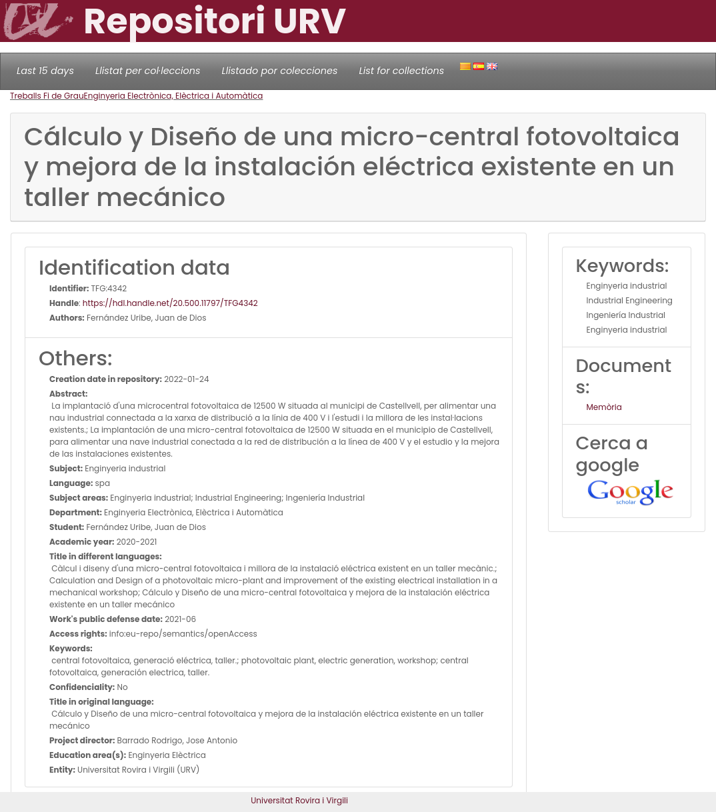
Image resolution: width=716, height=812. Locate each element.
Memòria (604, 407)
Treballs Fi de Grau (47, 95)
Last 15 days (45, 70)
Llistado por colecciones (280, 70)
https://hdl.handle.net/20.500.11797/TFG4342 (170, 303)
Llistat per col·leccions (148, 70)
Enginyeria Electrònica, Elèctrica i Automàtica (173, 95)
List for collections (401, 70)
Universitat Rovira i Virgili (299, 800)
